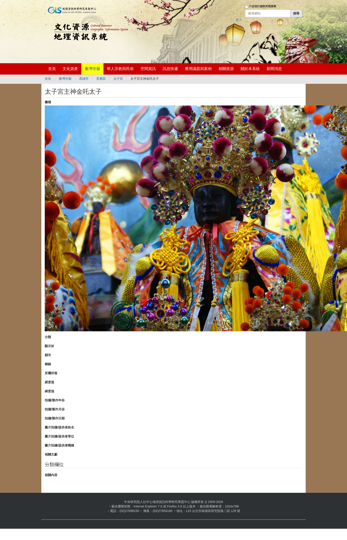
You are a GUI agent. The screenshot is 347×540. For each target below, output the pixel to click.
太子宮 (118, 78)
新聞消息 (274, 69)
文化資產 (70, 69)
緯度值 (49, 391)
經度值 (49, 382)
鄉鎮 (48, 364)
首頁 (52, 69)
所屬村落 (51, 373)
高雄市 (84, 78)
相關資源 (226, 69)
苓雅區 (101, 78)
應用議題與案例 (198, 69)
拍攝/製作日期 (55, 418)
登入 (239, 19)
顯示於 (49, 346)
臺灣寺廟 (92, 69)
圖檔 (48, 102)
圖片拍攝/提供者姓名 (59, 427)
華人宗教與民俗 (120, 69)
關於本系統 (250, 69)
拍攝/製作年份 (55, 400)
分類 (48, 337)
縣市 (48, 355)
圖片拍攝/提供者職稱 (59, 445)
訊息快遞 (170, 69)
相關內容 (51, 475)
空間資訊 (148, 69)
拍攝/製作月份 (55, 409)
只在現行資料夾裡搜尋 (262, 6)
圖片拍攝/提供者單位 (59, 436)
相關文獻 (51, 454)
